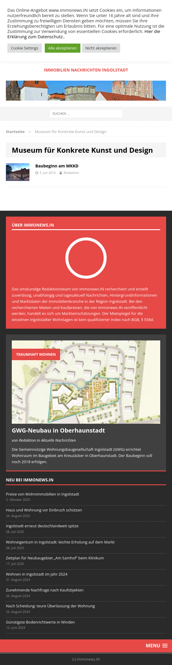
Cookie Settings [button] (24, 48)
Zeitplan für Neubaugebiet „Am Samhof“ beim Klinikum (55, 558)
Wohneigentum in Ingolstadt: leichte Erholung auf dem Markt (60, 542)
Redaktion (71, 172)
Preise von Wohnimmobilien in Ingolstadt (42, 494)
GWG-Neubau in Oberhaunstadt (58, 430)
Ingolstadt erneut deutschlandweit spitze (42, 525)
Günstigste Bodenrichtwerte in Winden (40, 622)
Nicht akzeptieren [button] (101, 48)
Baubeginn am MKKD (56, 166)
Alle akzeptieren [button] (62, 48)
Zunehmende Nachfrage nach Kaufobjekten (45, 590)
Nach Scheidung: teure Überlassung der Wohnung (50, 606)
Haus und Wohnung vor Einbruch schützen (44, 510)
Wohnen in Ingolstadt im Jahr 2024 (36, 574)
